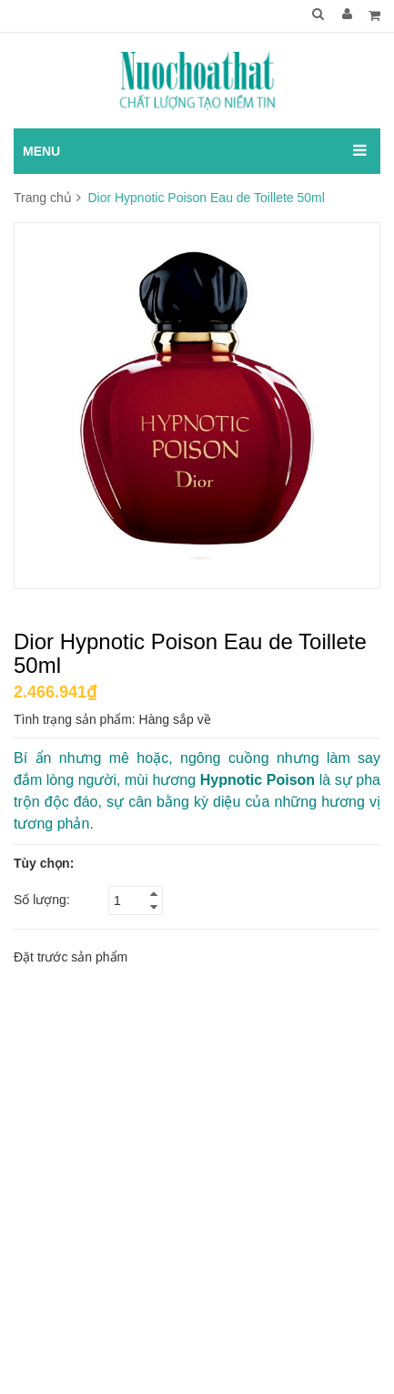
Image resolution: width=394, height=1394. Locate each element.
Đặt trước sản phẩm (70, 957)
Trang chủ (43, 197)
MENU (41, 151)
